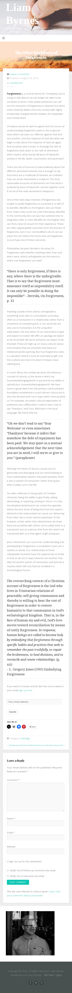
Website (11, 846)
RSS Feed (49, 975)
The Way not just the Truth (18, 745)
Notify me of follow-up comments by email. (33, 870)
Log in (59, 975)
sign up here (25, 690)
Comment (13, 780)
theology (25, 738)
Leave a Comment (19, 74)
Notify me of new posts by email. (27, 876)
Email (11, 832)
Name (11, 818)
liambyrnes (16, 82)
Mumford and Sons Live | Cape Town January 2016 (45, 745)
